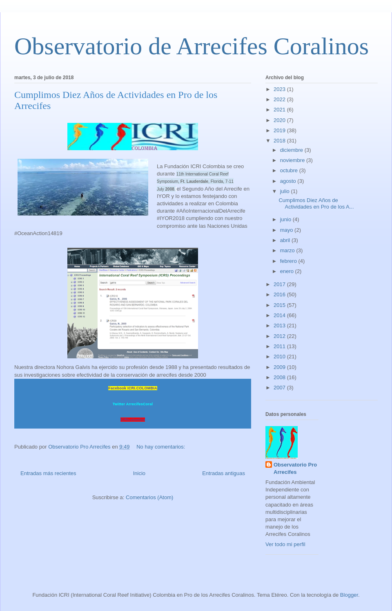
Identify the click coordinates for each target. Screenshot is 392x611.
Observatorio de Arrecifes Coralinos (191, 46)
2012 (280, 336)
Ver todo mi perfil (285, 544)
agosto (289, 181)
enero (287, 271)
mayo (287, 230)
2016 (280, 294)
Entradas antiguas (223, 473)
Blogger (349, 595)
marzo (288, 250)
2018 (280, 141)
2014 (280, 315)
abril (286, 240)
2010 (280, 356)
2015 (280, 305)
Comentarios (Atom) (149, 497)
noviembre (293, 160)
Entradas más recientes (48, 473)
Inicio (139, 473)
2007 (280, 387)
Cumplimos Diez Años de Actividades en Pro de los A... (316, 203)
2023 (280, 89)
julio (285, 191)
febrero (289, 261)
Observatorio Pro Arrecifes (295, 468)
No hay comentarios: (161, 447)
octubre (289, 170)
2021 (280, 110)
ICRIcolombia (132, 420)
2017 (280, 284)
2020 (280, 120)
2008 (280, 377)
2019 (280, 130)
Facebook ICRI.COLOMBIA (132, 388)
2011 (280, 346)
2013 (280, 325)
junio (286, 219)
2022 (280, 99)
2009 (280, 367)
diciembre (292, 150)
